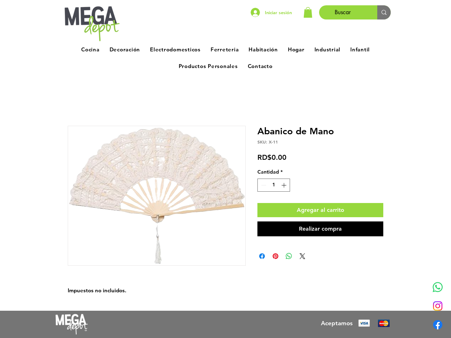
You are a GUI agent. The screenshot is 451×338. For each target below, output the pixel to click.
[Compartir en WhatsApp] (289, 256)
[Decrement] (262, 185)
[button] (308, 12)
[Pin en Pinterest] (275, 256)
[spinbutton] (273, 185)
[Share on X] (302, 256)
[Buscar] (342, 12)
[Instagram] (437, 306)
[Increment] (284, 185)
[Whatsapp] (437, 287)
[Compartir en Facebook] (262, 256)
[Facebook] (437, 325)
